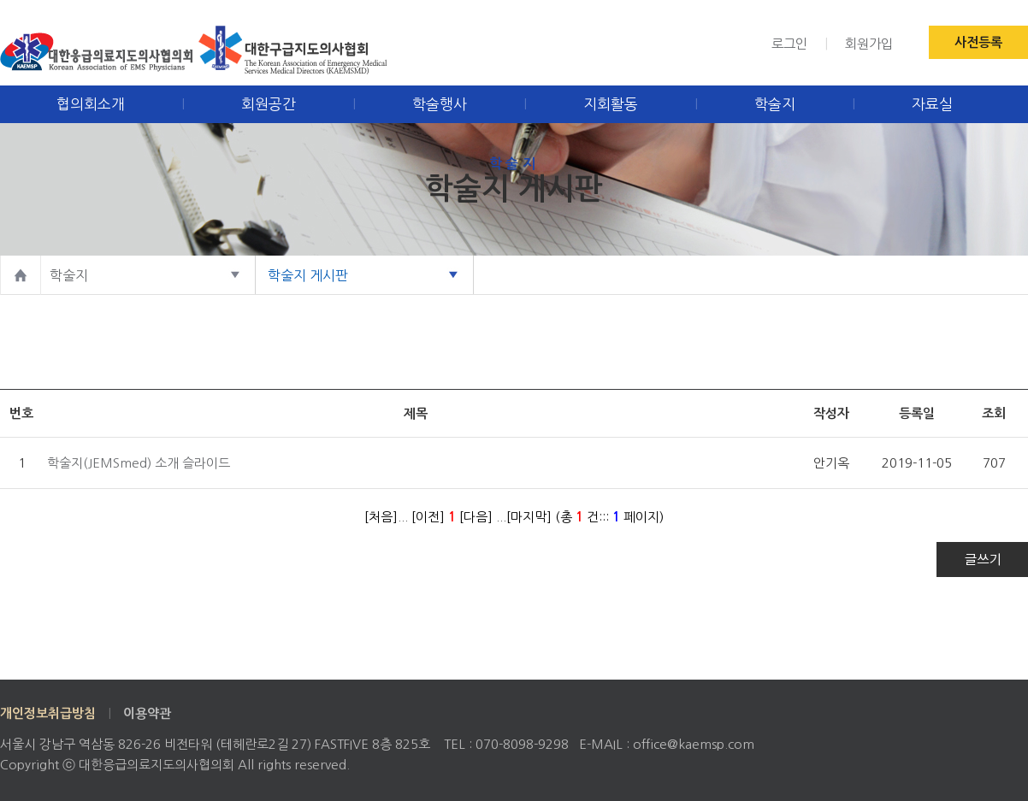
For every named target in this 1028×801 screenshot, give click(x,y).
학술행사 (439, 104)
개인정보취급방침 (48, 713)
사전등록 (978, 42)
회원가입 (869, 44)
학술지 (774, 104)
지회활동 (610, 104)
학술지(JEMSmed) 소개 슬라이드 (138, 462)
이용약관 (147, 713)
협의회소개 (90, 104)
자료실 (932, 104)
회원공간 (268, 104)
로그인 (789, 44)
